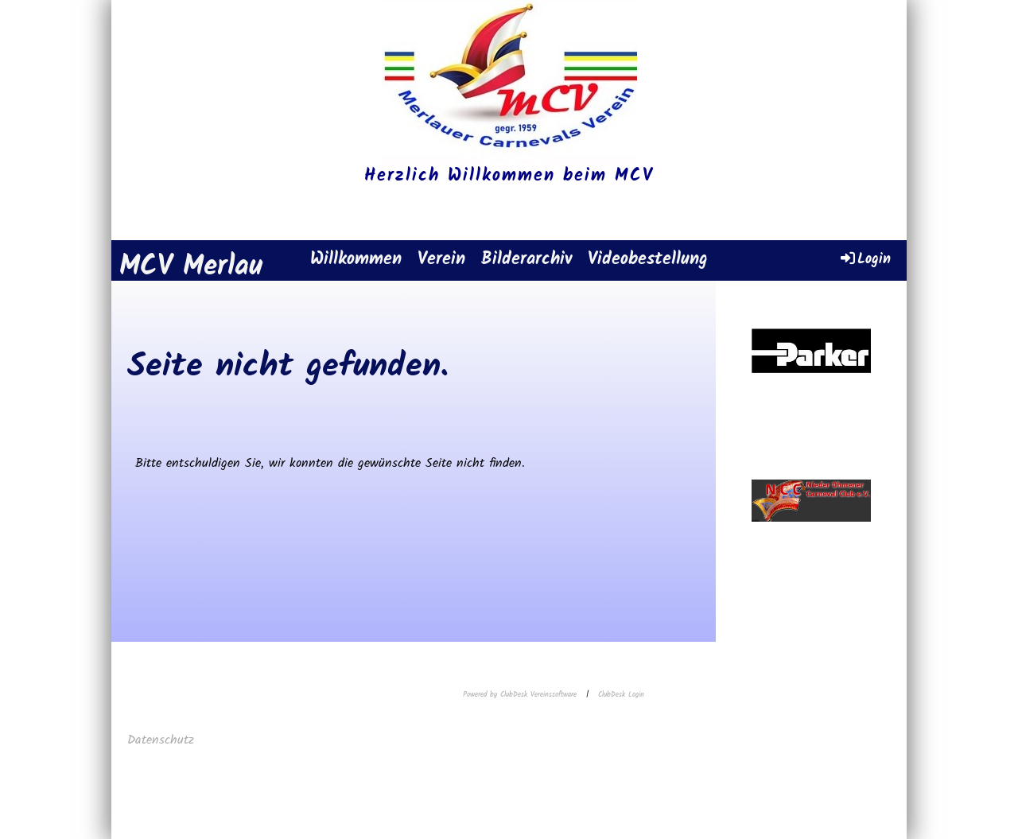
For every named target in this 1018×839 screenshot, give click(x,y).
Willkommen (356, 260)
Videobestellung (648, 260)
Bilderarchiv (526, 260)
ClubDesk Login (621, 695)
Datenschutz (163, 740)
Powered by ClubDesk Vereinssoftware (520, 695)
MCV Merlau (190, 267)
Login (864, 259)
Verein (441, 260)
